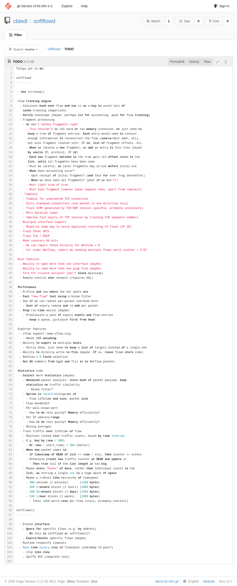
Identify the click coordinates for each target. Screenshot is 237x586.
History (194, 61)
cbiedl (20, 21)
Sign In (221, 6)
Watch (153, 21)
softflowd (44, 21)
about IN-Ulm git (166, 581)
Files (16, 35)
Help (84, 6)
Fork (214, 21)
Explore (67, 6)
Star (184, 21)
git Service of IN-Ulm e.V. (35, 6)
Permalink (177, 61)
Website (209, 581)
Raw (207, 61)
